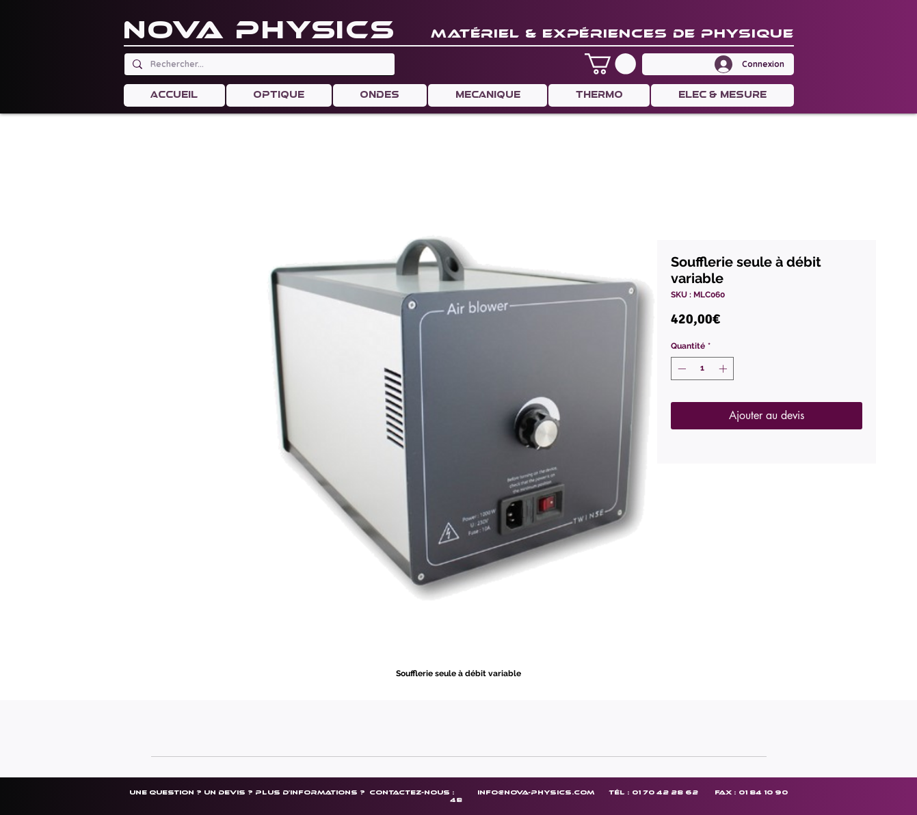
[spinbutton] (702, 368)
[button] (610, 64)
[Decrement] (680, 368)
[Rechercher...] (258, 64)
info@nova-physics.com (535, 792)
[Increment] (724, 368)
